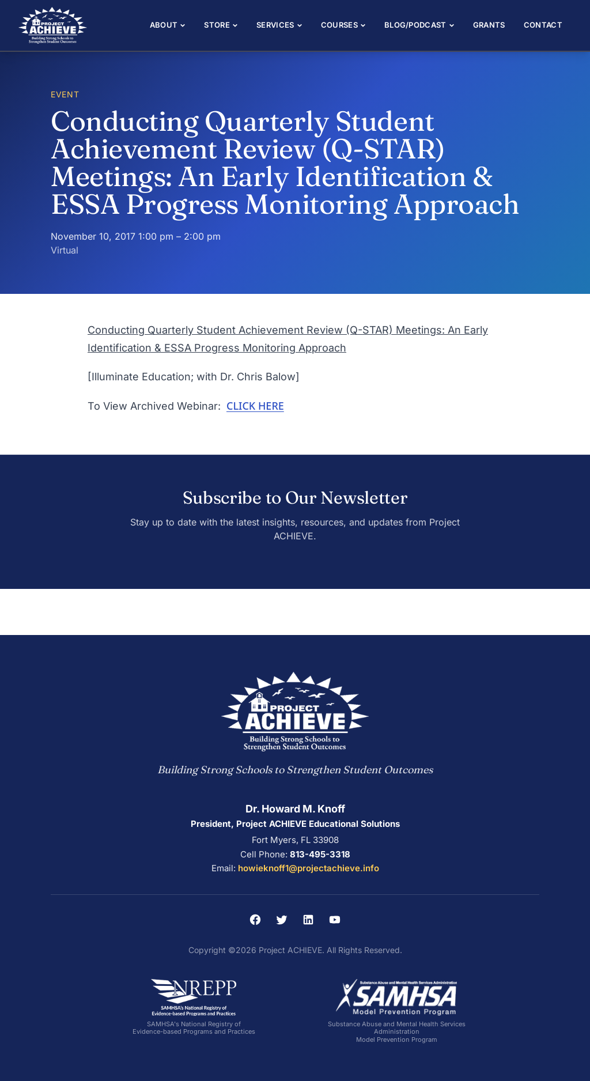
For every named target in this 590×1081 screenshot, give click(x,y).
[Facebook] (255, 919)
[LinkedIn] (308, 919)
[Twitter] (281, 919)
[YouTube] (334, 919)
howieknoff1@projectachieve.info (308, 868)
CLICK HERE (255, 406)
